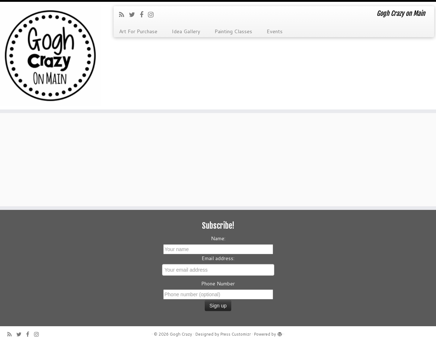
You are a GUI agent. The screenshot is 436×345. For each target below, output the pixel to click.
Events (275, 31)
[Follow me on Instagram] (153, 14)
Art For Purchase (138, 31)
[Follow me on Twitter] (134, 14)
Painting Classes (233, 31)
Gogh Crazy (181, 334)
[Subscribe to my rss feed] (124, 14)
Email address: (218, 258)
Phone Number (218, 283)
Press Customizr (235, 334)
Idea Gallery (186, 31)
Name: (218, 238)
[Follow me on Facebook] (144, 14)
